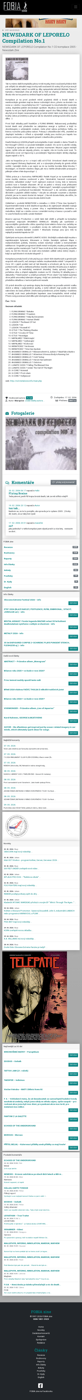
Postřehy (41, 1371)
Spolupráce (41, 1339)
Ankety (41, 1368)
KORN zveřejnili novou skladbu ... (18, 929)
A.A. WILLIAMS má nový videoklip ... (20, 937)
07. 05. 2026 (10, 746)
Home (41, 1327)
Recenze (41, 1355)
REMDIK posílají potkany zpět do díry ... (21, 892)
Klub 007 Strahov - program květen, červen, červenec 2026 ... (31, 859)
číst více (73, 603)
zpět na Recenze (10, 30)
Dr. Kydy (41, 1374)
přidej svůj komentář (64, 482)
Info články (41, 1364)
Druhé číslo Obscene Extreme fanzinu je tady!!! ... (25, 946)
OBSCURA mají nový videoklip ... (18, 850)
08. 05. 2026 (10, 771)
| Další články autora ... (35, 400)
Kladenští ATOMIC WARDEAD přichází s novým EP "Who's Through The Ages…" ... (40, 901)
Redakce (41, 1343)
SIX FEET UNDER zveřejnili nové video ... (21, 867)
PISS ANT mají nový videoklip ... (18, 920)
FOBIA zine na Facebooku (41, 1387)
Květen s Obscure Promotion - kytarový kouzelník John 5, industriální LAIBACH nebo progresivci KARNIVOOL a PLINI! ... (39, 910)
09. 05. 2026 (10, 804)
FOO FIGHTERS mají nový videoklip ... (20, 884)
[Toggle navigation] (76, 7)
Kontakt (41, 1336)
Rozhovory (41, 1358)
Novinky (41, 1330)
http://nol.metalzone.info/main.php (26, 381)
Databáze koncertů (41, 1333)
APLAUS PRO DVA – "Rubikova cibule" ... (22, 875)
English (41, 1377)
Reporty (41, 1361)
